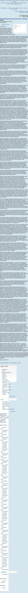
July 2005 (4, 466)
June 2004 (4, 491)
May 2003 (4, 515)
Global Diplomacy (6, 381)
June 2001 (4, 560)
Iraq (3, 388)
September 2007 (3, 415)
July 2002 (4, 536)
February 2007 (3, 422)
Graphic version (17, 3)
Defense (4, 373)
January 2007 (5, 430)
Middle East (4, 391)
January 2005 (5, 476)
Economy (4, 375)
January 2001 (5, 569)
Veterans (4, 394)
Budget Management (6, 372)
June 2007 (6, 417)
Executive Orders (6, 406)
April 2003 (4, 517)
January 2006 (5, 453)
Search (21, 8)
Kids (9, 2)
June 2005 (4, 468)
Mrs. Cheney (21, 0)
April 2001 (4, 563)
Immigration (4, 385)
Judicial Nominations (6, 389)
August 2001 (5, 557)
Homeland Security (6, 384)
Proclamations (5, 404)
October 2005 (5, 460)
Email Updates (4, 8)
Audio (15, 27)
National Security (6, 392)
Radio (3, 407)
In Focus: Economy (5, 24)
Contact (11, 3)
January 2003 (5, 523)
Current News (5, 401)
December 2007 (3, 413)
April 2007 (2, 420)
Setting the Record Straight (8, 409)
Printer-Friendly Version (20, 11)
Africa (3, 370)
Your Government (15, 2)
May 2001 (4, 562)
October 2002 (5, 530)
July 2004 (4, 489)
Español (10, 8)
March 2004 (4, 495)
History (3, 587)
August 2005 (5, 465)
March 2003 (4, 518)
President (2, 0)
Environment (5, 379)
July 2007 (3, 416)
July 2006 (4, 443)
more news (12, 411)
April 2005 (4, 470)
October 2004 (5, 483)
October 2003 (5, 507)
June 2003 (4, 514)
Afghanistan (4, 369)
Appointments (23, 2)
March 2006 (4, 449)
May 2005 (4, 469)
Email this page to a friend (23, 12)
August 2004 (5, 488)
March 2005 (4, 472)
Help (16, 9)
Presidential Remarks (18, 26)
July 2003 (4, 512)
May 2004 (4, 492)
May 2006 (4, 446)
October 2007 (3, 414)
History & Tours (4, 2)
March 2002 (4, 541)
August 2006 (5, 441)
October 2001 (5, 553)
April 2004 (4, 494)
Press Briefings (5, 403)
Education (4, 376)
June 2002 (4, 537)
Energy (3, 378)
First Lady (15, 0)
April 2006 (4, 447)
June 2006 (4, 444)
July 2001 (4, 559)
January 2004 (5, 499)
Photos (16, 28)
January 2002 (5, 546)
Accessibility (15, 8)
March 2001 (4, 565)
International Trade (6, 386)
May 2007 (4, 419)
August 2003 (5, 511)
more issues (12, 396)
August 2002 (5, 534)
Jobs (8, 3)
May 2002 (4, 539)
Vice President (9, 0)
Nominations (5, 574)
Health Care (4, 382)
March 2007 (2, 421)
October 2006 (5, 437)
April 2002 (4, 540)
